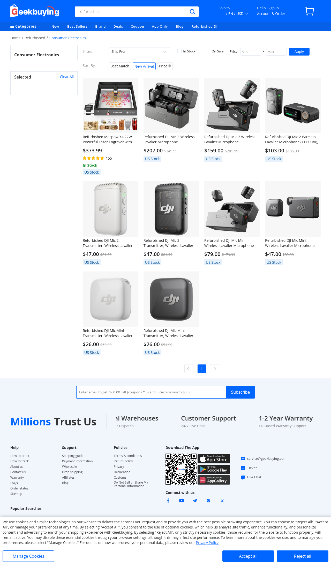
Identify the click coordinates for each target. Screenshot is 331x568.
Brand (100, 26)
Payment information (77, 461)
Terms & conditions (128, 456)
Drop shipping (72, 472)
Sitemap (16, 494)
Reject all (302, 556)
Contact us (18, 472)
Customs (120, 477)
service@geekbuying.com (263, 458)
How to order (19, 456)
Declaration (122, 472)
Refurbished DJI (205, 26)
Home (15, 37)
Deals (118, 26)
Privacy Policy (207, 542)
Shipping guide (73, 456)
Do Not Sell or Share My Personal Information (131, 484)
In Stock (186, 51)
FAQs (14, 483)
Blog (179, 26)
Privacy (119, 467)
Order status (19, 488)
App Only (160, 26)
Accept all (248, 556)
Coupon (137, 26)
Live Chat (250, 477)
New (55, 26)
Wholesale (69, 467)
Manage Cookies (28, 556)
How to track (19, 461)
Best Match (119, 66)
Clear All (67, 76)
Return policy (123, 461)
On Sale (214, 51)
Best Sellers (77, 26)
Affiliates (68, 477)
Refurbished (35, 37)
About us (16, 467)
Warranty (17, 477)
